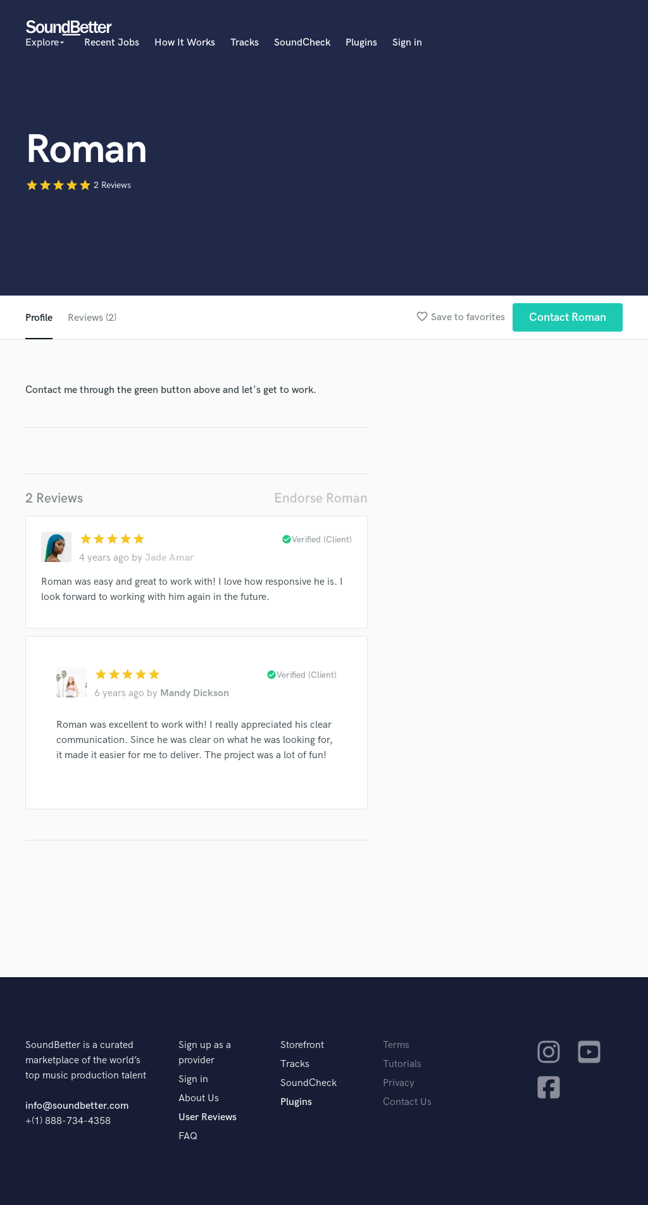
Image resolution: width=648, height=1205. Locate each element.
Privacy (398, 1083)
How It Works (184, 43)
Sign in (407, 43)
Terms (396, 1045)
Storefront (302, 1045)
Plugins (361, 43)
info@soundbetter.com (76, 1106)
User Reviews (207, 1117)
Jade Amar (169, 558)
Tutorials (402, 1064)
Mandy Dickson (194, 693)
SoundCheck (302, 43)
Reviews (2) (92, 318)
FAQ (187, 1136)
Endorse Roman (321, 498)
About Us (198, 1098)
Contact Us (407, 1102)
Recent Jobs (111, 43)
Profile (39, 318)
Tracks (244, 43)
